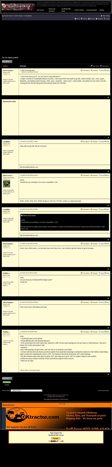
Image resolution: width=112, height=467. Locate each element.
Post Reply (7, 62)
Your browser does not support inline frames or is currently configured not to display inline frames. (56, 415)
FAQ (78, 19)
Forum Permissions (104, 390)
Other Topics (19, 16)
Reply (107, 70)
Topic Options (104, 66)
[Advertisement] (56, 38)
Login (108, 19)
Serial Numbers (92, 10)
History (101, 10)
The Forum (40, 10)
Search (84, 19)
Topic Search (95, 66)
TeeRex (6, 273)
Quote (102, 70)
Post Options (85, 70)
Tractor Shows (79, 10)
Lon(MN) (6, 142)
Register (100, 19)
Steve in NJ (8, 175)
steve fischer (8, 70)
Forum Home (8, 16)
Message (23, 66)
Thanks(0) (94, 70)
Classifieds (28, 16)
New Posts (106, 16)
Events (91, 19)
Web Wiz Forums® (57, 395)
